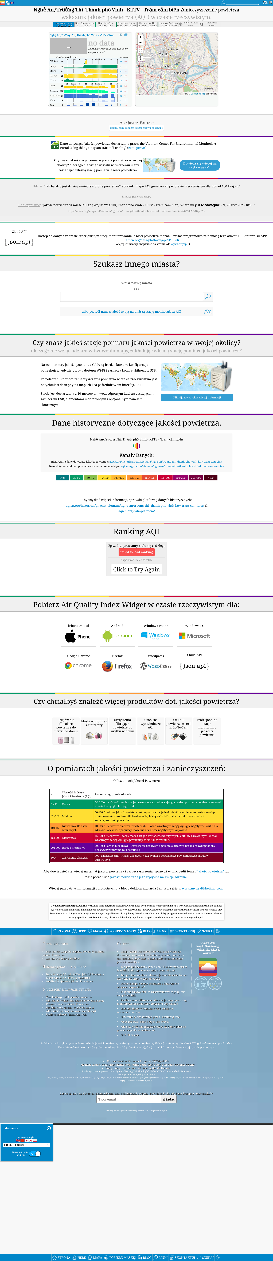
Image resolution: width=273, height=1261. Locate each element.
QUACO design (130, 1180)
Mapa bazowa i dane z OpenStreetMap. (145, 1167)
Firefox (117, 712)
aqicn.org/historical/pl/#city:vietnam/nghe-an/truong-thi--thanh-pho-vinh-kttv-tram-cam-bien (135, 505)
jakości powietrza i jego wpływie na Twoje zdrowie (148, 1023)
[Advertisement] (136, 544)
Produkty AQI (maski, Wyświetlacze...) (70, 1153)
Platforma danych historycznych (66, 1160)
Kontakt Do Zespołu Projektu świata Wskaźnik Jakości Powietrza (73, 1099)
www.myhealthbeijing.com (203, 1034)
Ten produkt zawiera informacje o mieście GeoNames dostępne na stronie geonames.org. (152, 1122)
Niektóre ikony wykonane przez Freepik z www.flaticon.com (145, 1156)
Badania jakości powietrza (64, 1112)
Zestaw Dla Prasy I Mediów (63, 1104)
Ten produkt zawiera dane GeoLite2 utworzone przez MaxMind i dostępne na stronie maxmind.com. (152, 1114)
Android (117, 682)
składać (169, 1245)
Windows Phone (155, 682)
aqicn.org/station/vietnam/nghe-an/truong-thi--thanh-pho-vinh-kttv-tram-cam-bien (172, 466)
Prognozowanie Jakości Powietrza (67, 1150)
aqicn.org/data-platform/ (136, 511)
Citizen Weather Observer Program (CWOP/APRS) (137, 1207)
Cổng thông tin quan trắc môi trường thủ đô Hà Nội (138, 1214)
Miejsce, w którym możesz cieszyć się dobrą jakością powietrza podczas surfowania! (151, 1174)
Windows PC (194, 682)
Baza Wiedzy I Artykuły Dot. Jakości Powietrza (75, 1120)
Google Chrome (78, 712)
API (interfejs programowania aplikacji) (71, 1157)
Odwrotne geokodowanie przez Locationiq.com (150, 1162)
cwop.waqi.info (126, 1141)
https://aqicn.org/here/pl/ (136, 196)
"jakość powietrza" (210, 1017)
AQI (91, 35)
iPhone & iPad (78, 682)
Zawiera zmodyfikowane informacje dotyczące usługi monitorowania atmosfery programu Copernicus (152, 1147)
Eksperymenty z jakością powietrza (68, 1123)
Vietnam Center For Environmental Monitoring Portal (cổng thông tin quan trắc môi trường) (137, 1210)
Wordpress (155, 712)
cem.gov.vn (136, 148)
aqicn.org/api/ (179, 244)
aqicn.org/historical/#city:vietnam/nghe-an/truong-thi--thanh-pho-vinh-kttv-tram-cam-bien (165, 461)
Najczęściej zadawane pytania (66, 1135)
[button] (176, 62)
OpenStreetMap (198, 94)
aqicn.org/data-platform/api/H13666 (152, 240)
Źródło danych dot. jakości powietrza (69, 1143)
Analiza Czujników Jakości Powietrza (69, 1127)
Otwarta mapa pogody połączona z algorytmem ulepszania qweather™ (148, 1131)
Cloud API (194, 711)
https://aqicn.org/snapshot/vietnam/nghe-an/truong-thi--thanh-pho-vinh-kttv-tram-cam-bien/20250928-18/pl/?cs (136, 211)
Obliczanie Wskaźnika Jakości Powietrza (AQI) (75, 1146)
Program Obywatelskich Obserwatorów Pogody (150, 1137)
